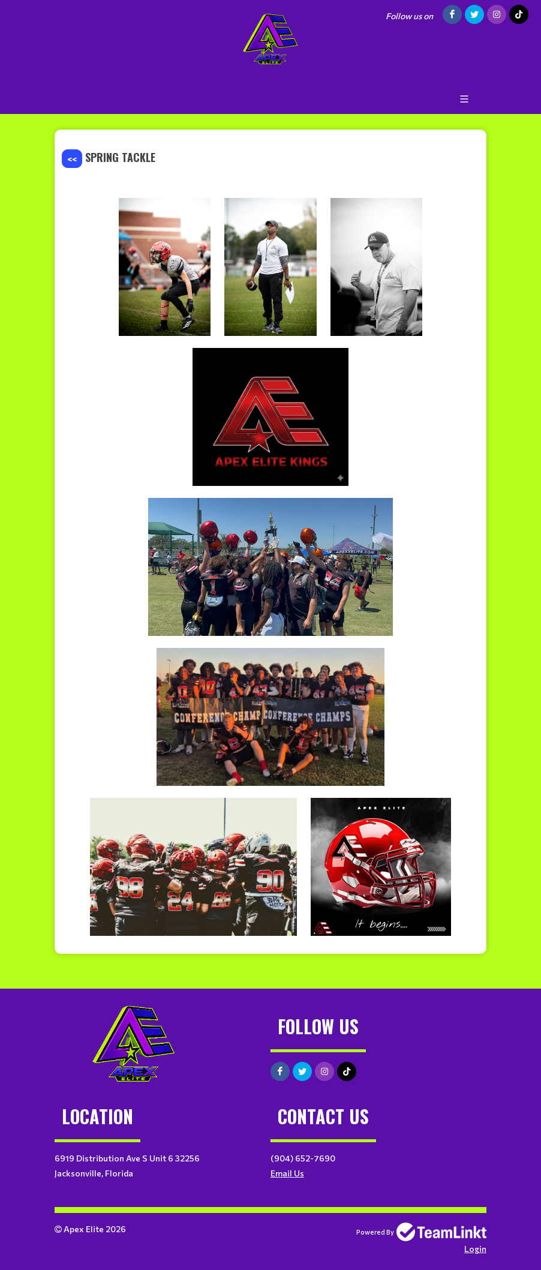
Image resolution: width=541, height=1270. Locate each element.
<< (72, 159)
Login (475, 1249)
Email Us (287, 1173)
